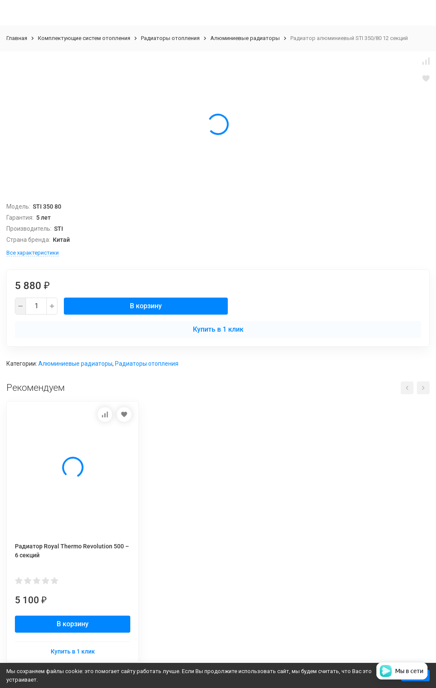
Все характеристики (32, 252)
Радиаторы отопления (170, 38)
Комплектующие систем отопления (84, 38)
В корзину (146, 306)
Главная (16, 38)
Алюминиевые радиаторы (245, 38)
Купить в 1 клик (218, 329)
